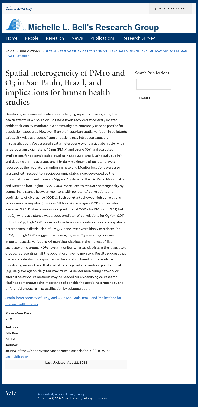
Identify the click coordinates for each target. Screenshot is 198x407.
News (77, 38)
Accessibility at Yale (51, 394)
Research (55, 38)
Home (12, 38)
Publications (102, 38)
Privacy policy (75, 394)
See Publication (16, 357)
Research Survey (138, 38)
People (31, 38)
